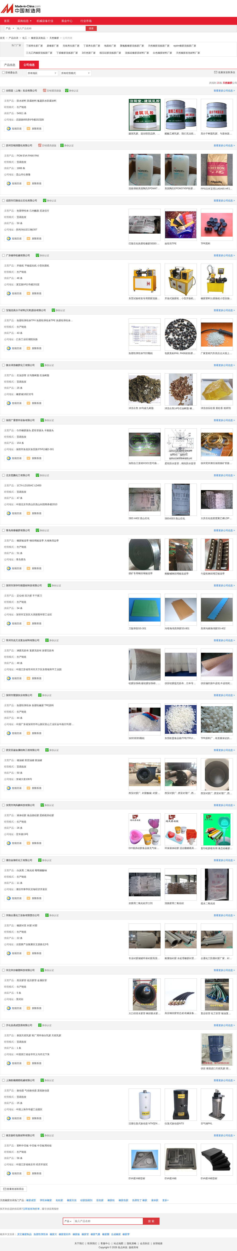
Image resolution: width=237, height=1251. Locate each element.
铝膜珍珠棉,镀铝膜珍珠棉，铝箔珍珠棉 (145, 683)
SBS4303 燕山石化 (175, 518)
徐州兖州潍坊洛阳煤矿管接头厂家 (217, 463)
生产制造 (21, 107)
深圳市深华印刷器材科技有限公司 (24, 585)
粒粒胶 (59, 1200)
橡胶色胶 (123, 1200)
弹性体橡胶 (46, 1200)
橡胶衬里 (21, 925)
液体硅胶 (21, 815)
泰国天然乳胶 (24, 1035)
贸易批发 (21, 161)
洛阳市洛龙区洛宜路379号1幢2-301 (35, 449)
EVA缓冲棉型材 (137, 1178)
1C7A (20, 485)
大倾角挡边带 (51, 540)
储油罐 (20, 760)
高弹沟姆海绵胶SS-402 (213, 628)
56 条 (20, 1158)
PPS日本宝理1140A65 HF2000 (217, 188)
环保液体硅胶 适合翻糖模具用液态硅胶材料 (181, 848)
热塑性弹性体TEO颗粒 (141, 353)
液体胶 (154, 1200)
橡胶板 (76, 1234)
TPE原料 (49, 705)
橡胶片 (53, 1234)
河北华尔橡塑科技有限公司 (20, 970)
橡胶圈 (105, 1234)
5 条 (19, 992)
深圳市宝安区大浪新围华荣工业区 (34, 614)
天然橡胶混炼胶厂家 (158, 45)
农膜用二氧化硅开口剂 (141, 903)
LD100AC (28, 485)
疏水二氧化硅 (208, 903)
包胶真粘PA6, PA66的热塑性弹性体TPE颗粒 (181, 353)
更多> (165, 1200)
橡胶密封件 (65, 1234)
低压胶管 (32, 980)
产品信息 (9, 64)
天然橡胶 (54, 38)
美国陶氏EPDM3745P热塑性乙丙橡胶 (181, 188)
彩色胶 (100, 1200)
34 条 (20, 608)
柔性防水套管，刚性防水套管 (180, 463)
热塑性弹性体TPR (65, 320)
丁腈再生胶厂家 (34, 45)
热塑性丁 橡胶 (139, 1200)
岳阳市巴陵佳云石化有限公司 (21, 200)
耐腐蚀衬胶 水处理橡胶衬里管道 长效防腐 (181, 958)
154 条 (20, 442)
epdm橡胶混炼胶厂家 (184, 45)
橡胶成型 (31, 1200)
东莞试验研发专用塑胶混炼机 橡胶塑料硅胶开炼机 (145, 298)
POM (19, 155)
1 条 (19, 1047)
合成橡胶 (116, 1234)
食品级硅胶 (33, 815)
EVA (25, 155)
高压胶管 (21, 980)
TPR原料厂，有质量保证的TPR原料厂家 (217, 738)
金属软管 (42, 980)
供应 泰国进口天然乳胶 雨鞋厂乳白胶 (217, 1068)
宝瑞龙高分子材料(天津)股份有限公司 (26, 310)
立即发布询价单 (31, 1208)
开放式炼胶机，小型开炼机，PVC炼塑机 (181, 298)
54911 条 (21, 113)
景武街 (19, 999)
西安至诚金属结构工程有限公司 (22, 750)
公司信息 (29, 64)
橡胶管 (85, 1234)
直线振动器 (43, 1090)
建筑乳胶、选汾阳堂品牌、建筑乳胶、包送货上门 (145, 133)
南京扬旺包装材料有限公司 (20, 1135)
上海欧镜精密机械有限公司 (20, 1080)
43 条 (20, 332)
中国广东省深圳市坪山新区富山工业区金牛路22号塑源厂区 (45, 724)
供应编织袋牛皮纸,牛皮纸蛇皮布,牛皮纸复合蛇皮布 (217, 683)
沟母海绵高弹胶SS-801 (177, 628)
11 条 (20, 882)
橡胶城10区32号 (24, 394)
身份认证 (71, 90)
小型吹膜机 (43, 265)
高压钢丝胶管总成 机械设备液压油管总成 (181, 1013)
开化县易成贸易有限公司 (19, 1025)
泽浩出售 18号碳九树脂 (141, 408)
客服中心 (105, 1243)
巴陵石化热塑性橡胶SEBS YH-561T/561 (145, 243)
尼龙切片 (44, 210)
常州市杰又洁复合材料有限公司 (22, 640)
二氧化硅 (29, 870)
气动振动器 (31, 1090)
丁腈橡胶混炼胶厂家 (67, 52)
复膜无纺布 (35, 650)
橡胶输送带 (23, 540)
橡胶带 (126, 1234)
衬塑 (34, 925)
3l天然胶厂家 (89, 52)
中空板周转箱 (44, 1145)
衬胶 (29, 925)
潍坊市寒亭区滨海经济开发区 (31, 889)
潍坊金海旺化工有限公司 (19, 860)
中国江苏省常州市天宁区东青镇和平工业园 (39, 669)
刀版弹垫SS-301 (137, 628)
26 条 (20, 827)
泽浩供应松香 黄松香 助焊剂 (216, 408)
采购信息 (24, 20)
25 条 (20, 387)
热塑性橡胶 (38, 705)
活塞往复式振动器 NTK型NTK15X (145, 1123)
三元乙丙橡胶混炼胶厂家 (39, 52)
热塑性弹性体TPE (45, 320)
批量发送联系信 (224, 72)
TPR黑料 (205, 243)
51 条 (20, 553)
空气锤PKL (207, 1123)
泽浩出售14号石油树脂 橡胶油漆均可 (181, 408)
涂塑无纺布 (48, 650)
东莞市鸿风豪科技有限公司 (20, 805)
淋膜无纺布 (23, 650)
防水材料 (21, 100)
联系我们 (92, 1243)
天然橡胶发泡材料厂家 (188, 52)
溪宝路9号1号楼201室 (27, 284)
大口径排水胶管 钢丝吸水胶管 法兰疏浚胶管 (145, 1013)
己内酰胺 (34, 210)
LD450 (37, 485)
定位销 (20, 595)
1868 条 (21, 168)
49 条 (20, 662)
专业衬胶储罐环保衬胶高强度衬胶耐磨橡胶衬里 (145, 958)
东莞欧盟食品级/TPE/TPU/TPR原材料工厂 (181, 738)
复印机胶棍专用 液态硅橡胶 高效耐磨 (217, 848)
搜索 (91, 28)
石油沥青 (21, 375)
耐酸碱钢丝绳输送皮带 (177, 573)
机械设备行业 (45, 20)
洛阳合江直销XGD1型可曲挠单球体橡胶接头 (145, 463)
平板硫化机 (31, 265)
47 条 (20, 497)
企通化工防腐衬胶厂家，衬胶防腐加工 (217, 958)
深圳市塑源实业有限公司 (19, 695)
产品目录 (13, 38)
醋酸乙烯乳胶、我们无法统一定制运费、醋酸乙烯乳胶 (181, 133)
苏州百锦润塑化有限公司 (19, 145)
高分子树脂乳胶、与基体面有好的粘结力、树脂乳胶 (217, 133)
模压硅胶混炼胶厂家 (110, 52)
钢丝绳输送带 (36, 540)
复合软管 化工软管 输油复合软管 (217, 1013)
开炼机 (20, 265)
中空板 (33, 1145)
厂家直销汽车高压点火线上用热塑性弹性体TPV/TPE (217, 353)
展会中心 (66, 20)
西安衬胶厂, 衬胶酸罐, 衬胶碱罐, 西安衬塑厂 (145, 793)
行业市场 (86, 20)
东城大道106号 (24, 779)
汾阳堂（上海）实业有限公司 (21, 90)
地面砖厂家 (110, 45)
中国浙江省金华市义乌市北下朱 (33, 1054)
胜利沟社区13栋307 (26, 229)
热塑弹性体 (23, 210)
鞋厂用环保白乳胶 (41, 1035)
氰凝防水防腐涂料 (46, 100)
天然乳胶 (56, 1035)
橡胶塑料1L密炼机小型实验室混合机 (217, 298)
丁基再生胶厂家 (91, 45)
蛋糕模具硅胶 (47, 815)
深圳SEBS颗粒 (137, 738)
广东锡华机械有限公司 (18, 255)
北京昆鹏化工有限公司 (18, 475)
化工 (24, 38)
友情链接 (158, 1243)
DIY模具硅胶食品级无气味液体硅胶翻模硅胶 (145, 848)
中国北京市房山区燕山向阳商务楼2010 (36, 504)
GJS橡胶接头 (24, 430)
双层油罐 (29, 760)
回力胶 (28, 595)
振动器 (20, 1090)
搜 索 (151, 1221)
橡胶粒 (111, 1200)
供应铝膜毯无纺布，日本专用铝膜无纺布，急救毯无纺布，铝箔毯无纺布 (181, 683)
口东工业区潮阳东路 (27, 339)
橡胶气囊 (95, 1234)
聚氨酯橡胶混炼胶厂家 (132, 45)
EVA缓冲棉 (170, 1178)
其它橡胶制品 (24, 1234)
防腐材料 (32, 100)
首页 (7, 20)
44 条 (20, 717)
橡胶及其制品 (38, 38)
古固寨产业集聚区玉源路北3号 (32, 944)
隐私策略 (131, 1243)
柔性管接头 (38, 430)
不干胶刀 (37, 595)
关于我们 (79, 1243)
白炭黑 (20, 870)
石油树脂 (44, 375)
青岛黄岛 (21, 559)
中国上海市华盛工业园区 (29, 1109)
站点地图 (118, 1243)
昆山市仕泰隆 (23, 174)
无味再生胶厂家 (71, 45)
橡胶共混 (71, 1200)
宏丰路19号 (22, 834)
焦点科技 (122, 1247)
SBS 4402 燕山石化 (139, 518)
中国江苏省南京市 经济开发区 (32, 1164)
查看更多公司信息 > (224, 90)
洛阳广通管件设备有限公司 (20, 420)
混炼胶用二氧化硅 (174, 903)
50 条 (20, 223)
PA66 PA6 (33, 155)
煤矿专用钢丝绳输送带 (141, 573)
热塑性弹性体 (24, 705)
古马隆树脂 (33, 375)
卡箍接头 (49, 430)
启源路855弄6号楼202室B (30, 119)
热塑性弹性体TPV (26, 320)
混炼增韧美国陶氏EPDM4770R (145, 188)
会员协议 (145, 1243)
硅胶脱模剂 (86, 1200)
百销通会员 (9, 72)
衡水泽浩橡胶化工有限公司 (20, 365)
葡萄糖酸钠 (41, 870)
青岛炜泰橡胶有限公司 (18, 530)
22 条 (20, 937)
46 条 (20, 278)
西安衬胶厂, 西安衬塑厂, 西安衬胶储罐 (181, 793)
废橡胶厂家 (53, 45)
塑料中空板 (23, 1145)
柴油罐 (38, 760)
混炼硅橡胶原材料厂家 (137, 52)
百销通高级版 (52, 90)
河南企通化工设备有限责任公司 (22, 915)
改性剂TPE (170, 243)
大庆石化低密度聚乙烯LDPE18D (217, 518)
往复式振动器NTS (174, 1123)
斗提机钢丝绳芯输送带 (213, 573)
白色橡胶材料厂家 (162, 52)
